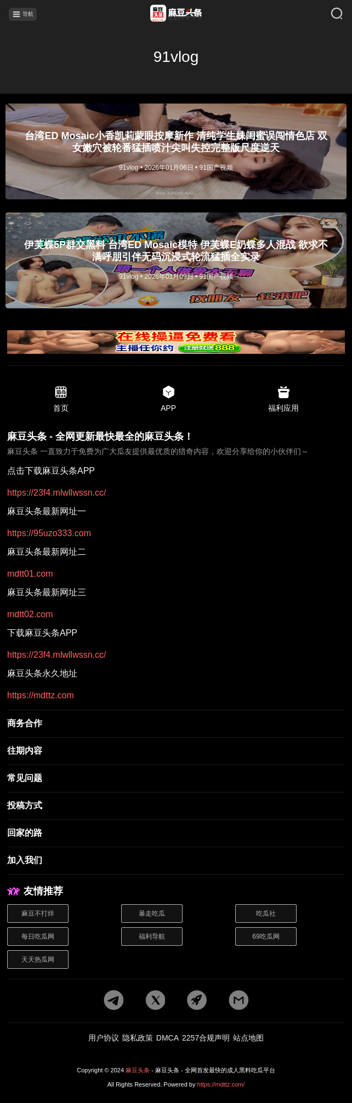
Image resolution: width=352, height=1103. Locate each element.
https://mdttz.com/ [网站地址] (221, 1084)
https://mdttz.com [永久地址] (40, 695)
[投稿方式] (176, 806)
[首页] (176, 14)
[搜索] (329, 14)
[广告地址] (176, 342)
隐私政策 (137, 1038)
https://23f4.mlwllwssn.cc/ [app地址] (56, 655)
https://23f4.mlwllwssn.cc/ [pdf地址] (56, 493)
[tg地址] (113, 1001)
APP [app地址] (168, 399)
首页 (61, 399)
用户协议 (103, 1038)
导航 (22, 14)
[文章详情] (176, 151)
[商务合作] (176, 724)
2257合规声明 (206, 1038)
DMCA (167, 1038)
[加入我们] (176, 861)
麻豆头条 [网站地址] (138, 1070)
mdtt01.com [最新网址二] (30, 574)
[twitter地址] (155, 1001)
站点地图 (248, 1038)
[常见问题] (176, 778)
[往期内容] (176, 751)
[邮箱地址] (238, 1001)
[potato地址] (197, 1001)
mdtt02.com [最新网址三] (30, 614)
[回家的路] (176, 833)
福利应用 (283, 399)
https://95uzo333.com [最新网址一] (49, 533)
